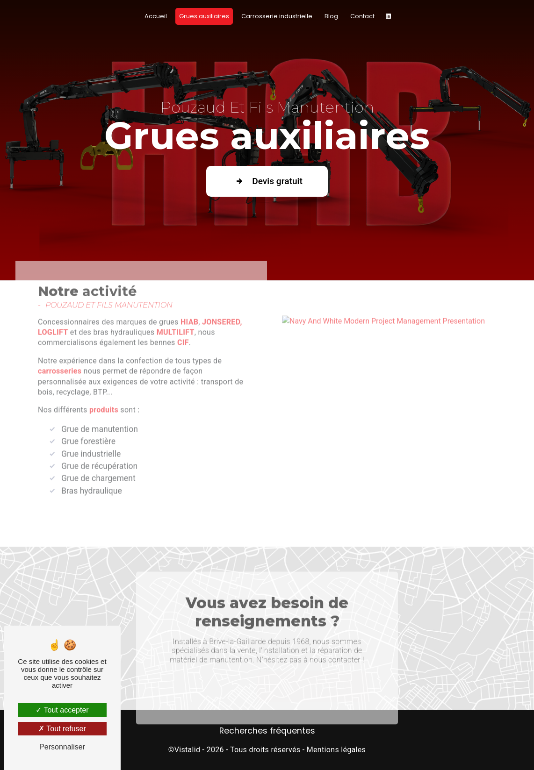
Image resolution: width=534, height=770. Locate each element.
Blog (331, 16)
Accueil (155, 16)
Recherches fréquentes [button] (267, 730)
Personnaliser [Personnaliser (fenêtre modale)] (62, 747)
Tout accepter (62, 710)
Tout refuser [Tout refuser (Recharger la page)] (62, 729)
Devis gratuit (267, 181)
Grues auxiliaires (204, 16)
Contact (362, 16)
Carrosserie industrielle (276, 16)
